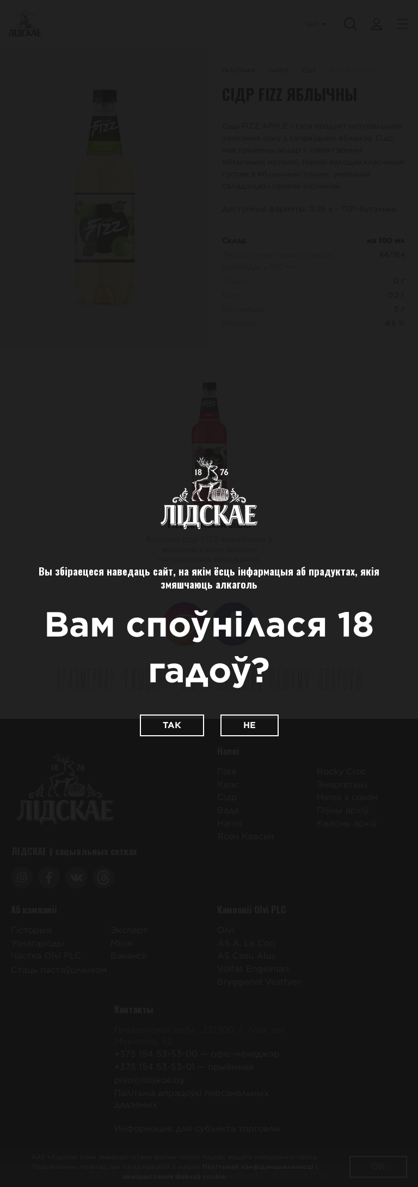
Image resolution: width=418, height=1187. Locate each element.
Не (249, 725)
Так (172, 725)
